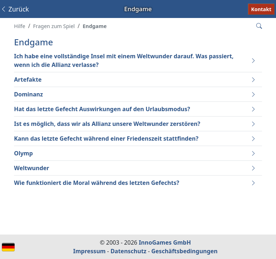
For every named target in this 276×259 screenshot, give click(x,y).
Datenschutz (128, 251)
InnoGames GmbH (165, 242)
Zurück (14, 9)
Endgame (95, 26)
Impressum (89, 251)
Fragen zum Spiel (54, 26)
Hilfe (19, 26)
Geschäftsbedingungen (184, 251)
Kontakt (261, 9)
